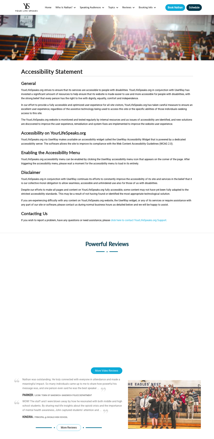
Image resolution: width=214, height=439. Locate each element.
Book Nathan (175, 7)
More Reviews (69, 427)
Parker (27, 395)
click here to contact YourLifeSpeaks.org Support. (139, 220)
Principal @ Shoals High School (50, 417)
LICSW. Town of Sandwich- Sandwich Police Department (63, 395)
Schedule (194, 7)
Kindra (27, 417)
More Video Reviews (106, 370)
